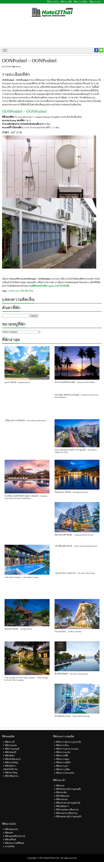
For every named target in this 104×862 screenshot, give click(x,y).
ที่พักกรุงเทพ (11, 745)
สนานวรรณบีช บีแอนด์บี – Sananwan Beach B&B (75, 382)
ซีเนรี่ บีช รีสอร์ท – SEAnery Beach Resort (71, 674)
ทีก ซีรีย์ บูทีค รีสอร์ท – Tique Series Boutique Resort (76, 546)
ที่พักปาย (60, 786)
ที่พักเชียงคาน (11, 776)
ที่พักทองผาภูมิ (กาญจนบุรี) (68, 816)
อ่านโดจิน (10, 846)
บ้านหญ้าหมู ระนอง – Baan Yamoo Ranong (72, 716)
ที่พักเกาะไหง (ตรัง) (65, 773)
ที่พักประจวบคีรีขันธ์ (14, 843)
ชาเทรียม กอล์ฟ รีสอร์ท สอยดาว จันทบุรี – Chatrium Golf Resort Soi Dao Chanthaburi (26, 497)
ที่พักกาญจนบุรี (12, 749)
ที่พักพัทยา (10, 755)
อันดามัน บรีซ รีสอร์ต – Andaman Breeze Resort (74, 535)
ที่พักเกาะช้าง (53, 2)
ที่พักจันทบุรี (10, 752)
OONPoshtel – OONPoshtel (24, 111)
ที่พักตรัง (9, 833)
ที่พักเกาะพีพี (66, 2)
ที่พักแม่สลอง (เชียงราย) (67, 809)
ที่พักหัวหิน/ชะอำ (13, 759)
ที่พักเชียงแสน (62, 796)
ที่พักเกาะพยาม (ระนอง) (67, 749)
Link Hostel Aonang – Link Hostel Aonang (21, 577)
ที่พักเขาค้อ (61, 792)
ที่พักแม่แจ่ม (62, 799)
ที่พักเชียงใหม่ (27, 291)
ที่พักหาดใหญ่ (11, 762)
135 (53, 127)
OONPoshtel (14, 291)
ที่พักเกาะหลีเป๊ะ (81, 2)
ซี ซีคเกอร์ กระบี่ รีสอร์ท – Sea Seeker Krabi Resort (25, 420)
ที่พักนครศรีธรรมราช (15, 836)
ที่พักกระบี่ (9, 742)
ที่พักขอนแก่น (11, 829)
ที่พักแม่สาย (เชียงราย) (67, 813)
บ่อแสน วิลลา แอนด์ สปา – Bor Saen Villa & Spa (75, 573)
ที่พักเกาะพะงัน (63, 752)
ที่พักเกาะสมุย (62, 759)
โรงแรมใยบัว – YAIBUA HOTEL (68, 631)
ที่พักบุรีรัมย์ (10, 839)
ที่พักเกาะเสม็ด (63, 769)
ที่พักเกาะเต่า (95, 2)
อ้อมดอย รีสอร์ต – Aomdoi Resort (18, 629)
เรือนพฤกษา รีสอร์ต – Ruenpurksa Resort (71, 492)
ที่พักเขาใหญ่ (11, 772)
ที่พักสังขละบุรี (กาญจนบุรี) (68, 789)
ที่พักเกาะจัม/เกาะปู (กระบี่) (68, 742)
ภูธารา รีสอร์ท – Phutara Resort (17, 382)
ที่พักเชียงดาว (62, 806)
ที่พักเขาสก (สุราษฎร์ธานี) (68, 803)
